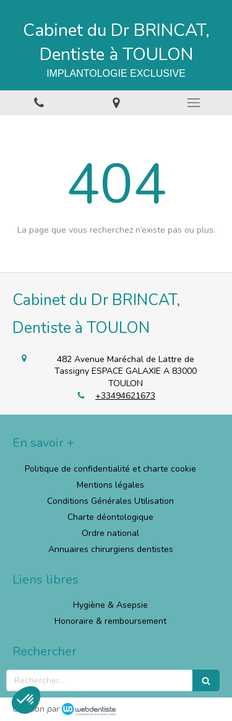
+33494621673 (125, 396)
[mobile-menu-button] (193, 102)
